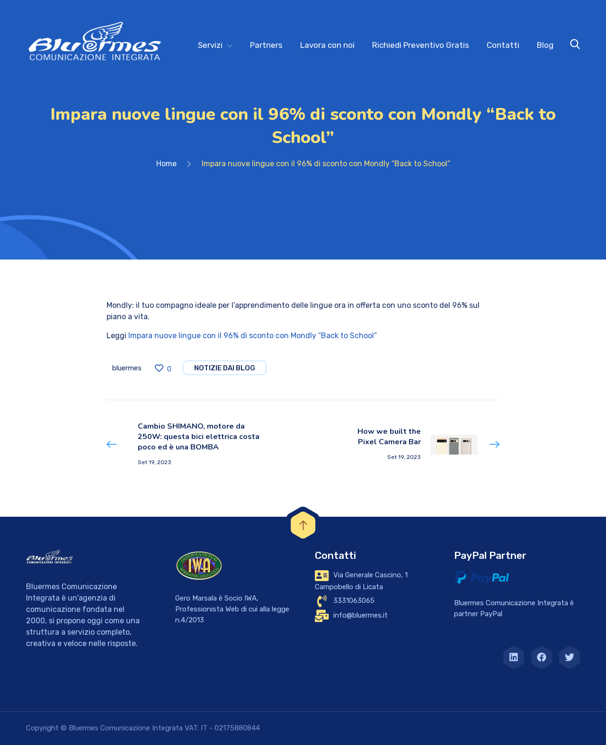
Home (166, 163)
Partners (266, 45)
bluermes (127, 368)
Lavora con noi (327, 45)
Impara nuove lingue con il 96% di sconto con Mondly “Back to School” (252, 335)
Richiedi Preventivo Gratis (420, 45)
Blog (545, 45)
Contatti (503, 45)
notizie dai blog (224, 368)
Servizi (210, 45)
